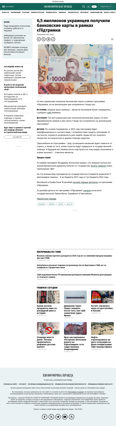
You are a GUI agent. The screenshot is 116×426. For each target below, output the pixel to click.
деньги (69, 204)
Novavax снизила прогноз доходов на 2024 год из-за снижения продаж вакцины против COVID (74, 257)
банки (60, 204)
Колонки (25, 12)
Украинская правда (46, 198)
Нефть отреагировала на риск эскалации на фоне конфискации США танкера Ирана (101, 342)
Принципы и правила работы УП (100, 384)
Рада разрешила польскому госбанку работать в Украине (17, 28)
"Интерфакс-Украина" (76, 392)
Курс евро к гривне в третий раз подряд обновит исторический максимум (17, 129)
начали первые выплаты (85, 182)
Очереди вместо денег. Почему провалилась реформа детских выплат (46, 342)
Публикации (15, 12)
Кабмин (51, 204)
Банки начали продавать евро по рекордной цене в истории (47, 309)
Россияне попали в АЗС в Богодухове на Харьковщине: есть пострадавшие (16, 98)
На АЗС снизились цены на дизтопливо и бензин (102, 308)
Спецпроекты (73, 12)
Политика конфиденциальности (40, 384)
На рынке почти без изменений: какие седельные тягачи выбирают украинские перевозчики (15, 75)
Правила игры (51, 12)
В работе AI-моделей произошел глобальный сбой (15, 87)
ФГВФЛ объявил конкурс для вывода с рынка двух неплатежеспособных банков (16, 51)
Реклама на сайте (10, 384)
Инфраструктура (37, 12)
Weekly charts (109, 12)
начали (87, 190)
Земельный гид (96, 12)
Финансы (62, 12)
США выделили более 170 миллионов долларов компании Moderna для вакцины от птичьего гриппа (74, 276)
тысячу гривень (98, 166)
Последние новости (13, 67)
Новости (5, 12)
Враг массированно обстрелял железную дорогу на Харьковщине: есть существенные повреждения (75, 343)
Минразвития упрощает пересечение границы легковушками (15, 108)
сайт (49, 112)
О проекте (22, 384)
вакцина (42, 204)
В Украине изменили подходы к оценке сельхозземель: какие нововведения (14, 119)
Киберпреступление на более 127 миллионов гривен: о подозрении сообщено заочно (15, 39)
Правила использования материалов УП (70, 384)
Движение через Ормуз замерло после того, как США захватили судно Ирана (74, 311)
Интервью (84, 12)
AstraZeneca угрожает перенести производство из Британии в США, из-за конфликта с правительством (71, 266)
